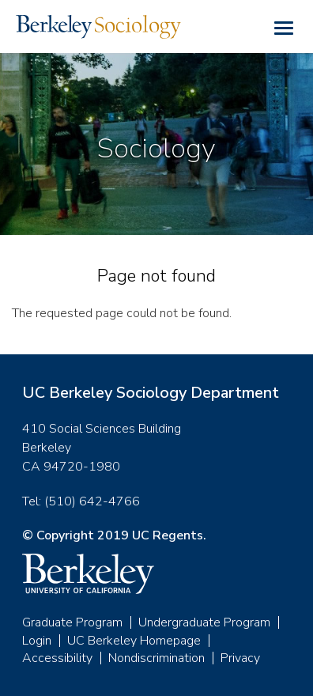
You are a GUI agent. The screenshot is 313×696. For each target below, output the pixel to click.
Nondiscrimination (156, 658)
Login (36, 640)
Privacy (240, 658)
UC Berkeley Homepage (134, 640)
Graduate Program (72, 622)
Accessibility (57, 658)
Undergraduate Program (204, 622)
